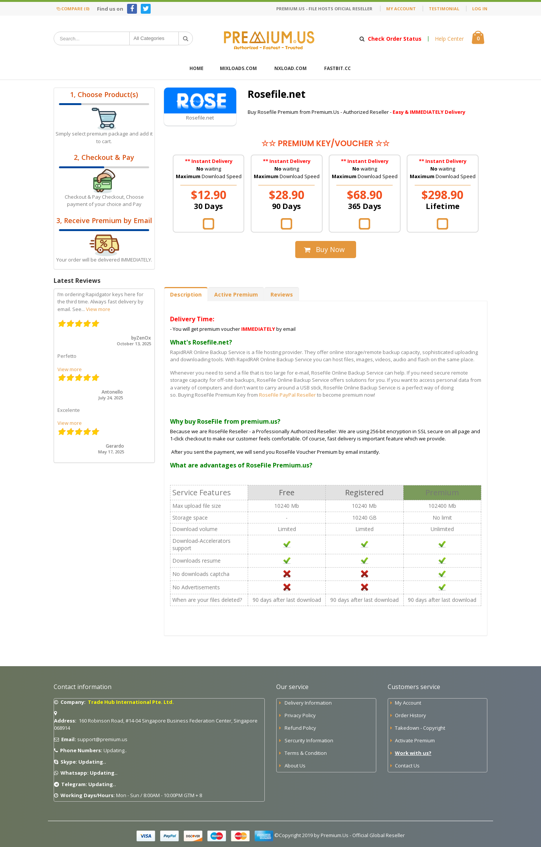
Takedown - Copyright (420, 727)
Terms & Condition (306, 753)
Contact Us (407, 765)
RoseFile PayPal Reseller (287, 394)
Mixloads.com (238, 68)
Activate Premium (415, 740)
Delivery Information (308, 702)
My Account (401, 8)
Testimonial (444, 8)
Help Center (449, 38)
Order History (410, 715)
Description (186, 294)
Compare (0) (72, 8)
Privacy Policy (300, 715)
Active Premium (236, 294)
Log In (479, 8)
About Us (295, 765)
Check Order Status (395, 38)
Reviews (281, 294)
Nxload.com (290, 68)
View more (98, 309)
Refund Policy (300, 727)
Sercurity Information (309, 740)
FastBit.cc (337, 68)
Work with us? (413, 753)
